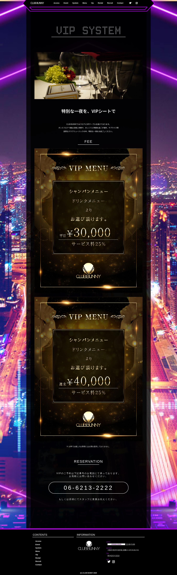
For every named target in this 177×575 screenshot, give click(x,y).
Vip (92, 3)
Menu (85, 3)
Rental (100, 3)
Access (56, 3)
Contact (120, 3)
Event (66, 3)
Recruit (110, 3)
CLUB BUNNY (88, 573)
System (75, 3)
